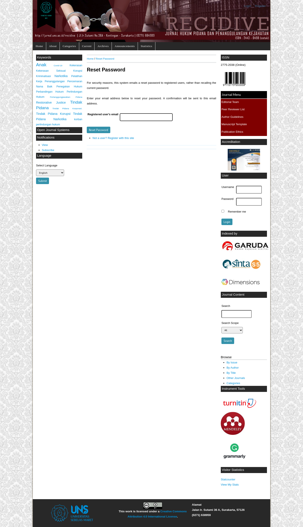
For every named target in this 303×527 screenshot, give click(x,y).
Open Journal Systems (53, 130)
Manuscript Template (234, 124)
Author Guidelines (232, 116)
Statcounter (228, 479)
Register (260, 6)
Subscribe (48, 150)
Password (227, 198)
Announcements (125, 46)
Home (39, 46)
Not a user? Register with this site (113, 138)
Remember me (237, 211)
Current (87, 46)
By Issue (232, 362)
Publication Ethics (232, 131)
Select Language (46, 165)
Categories (69, 46)
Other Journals (236, 378)
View (45, 145)
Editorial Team (230, 102)
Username (227, 187)
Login (247, 6)
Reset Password (105, 58)
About (53, 46)
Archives (103, 46)
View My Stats (230, 484)
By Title (231, 372)
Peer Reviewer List (233, 109)
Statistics (146, 46)
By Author (233, 367)
